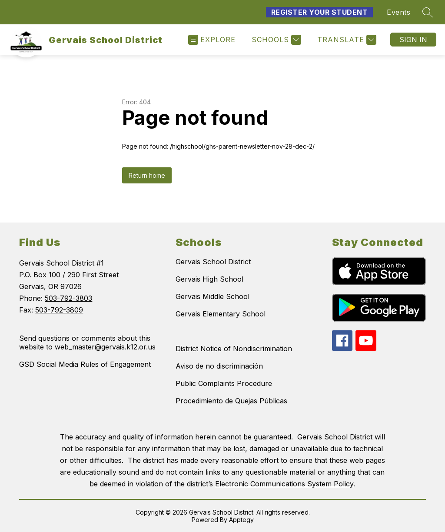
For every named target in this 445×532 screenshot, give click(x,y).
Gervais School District (213, 261)
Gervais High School (209, 279)
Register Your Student (319, 12)
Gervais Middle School (212, 296)
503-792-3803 (68, 298)
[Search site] (427, 12)
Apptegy (241, 519)
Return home (147, 175)
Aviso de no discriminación (219, 366)
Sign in (413, 39)
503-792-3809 (59, 310)
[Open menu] (212, 39)
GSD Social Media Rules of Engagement (85, 364)
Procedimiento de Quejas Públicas (231, 400)
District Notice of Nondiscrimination (234, 348)
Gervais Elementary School (221, 313)
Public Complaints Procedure (224, 383)
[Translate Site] (345, 39)
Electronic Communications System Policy (284, 483)
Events (398, 12)
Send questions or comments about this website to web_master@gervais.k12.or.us (87, 342)
